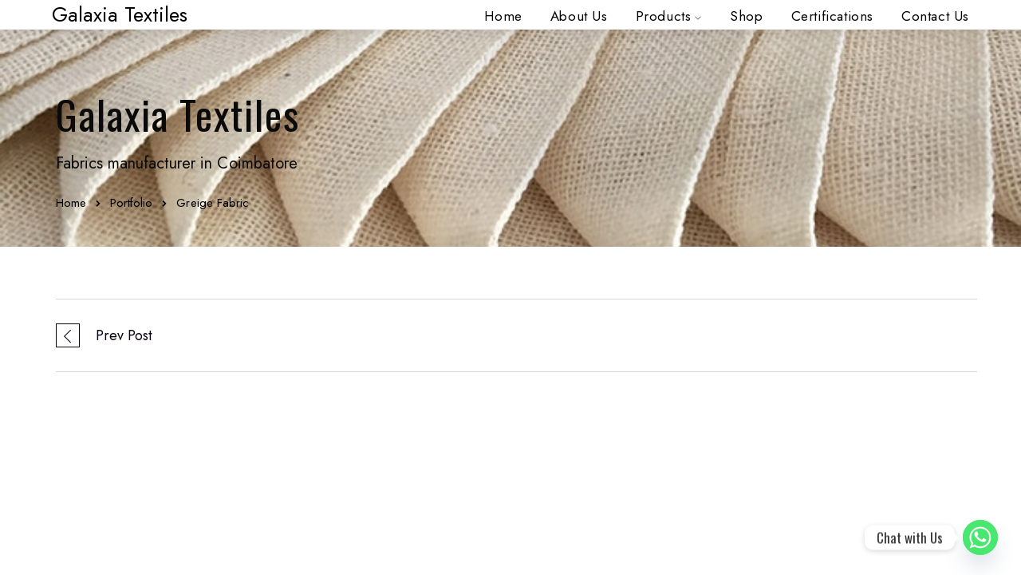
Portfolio (131, 203)
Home (71, 203)
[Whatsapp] (980, 537)
